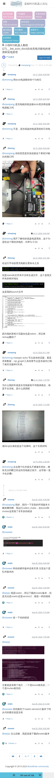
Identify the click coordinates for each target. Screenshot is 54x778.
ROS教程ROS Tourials (21, 31)
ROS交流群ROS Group (8, 15)
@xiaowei (7, 532)
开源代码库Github (40, 15)
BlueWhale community (38, 766)
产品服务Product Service (24, 15)
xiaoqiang (24, 65)
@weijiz (6, 593)
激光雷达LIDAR (7, 31)
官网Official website (10, 23)
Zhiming (11, 99)
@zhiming (7, 79)
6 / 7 (27, 756)
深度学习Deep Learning (37, 31)
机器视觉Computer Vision (11, 39)
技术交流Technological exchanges (32, 23)
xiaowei (11, 499)
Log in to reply (44, 57)
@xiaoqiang (8, 104)
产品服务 (10, 57)
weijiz (10, 527)
